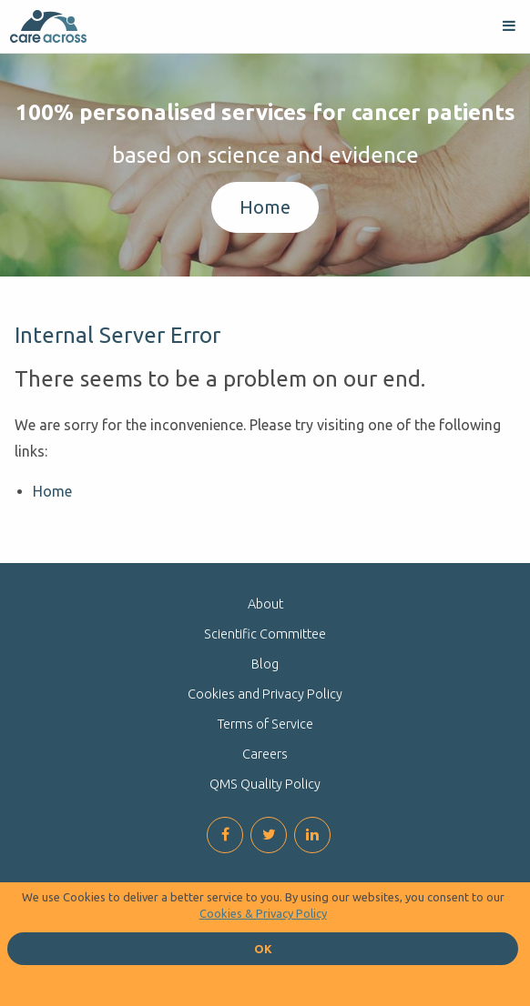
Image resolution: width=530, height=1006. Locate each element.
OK (263, 948)
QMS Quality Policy (265, 784)
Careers (265, 754)
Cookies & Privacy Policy (263, 913)
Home (265, 206)
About (265, 604)
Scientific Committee (265, 634)
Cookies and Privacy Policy (265, 694)
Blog (265, 664)
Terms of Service (265, 724)
